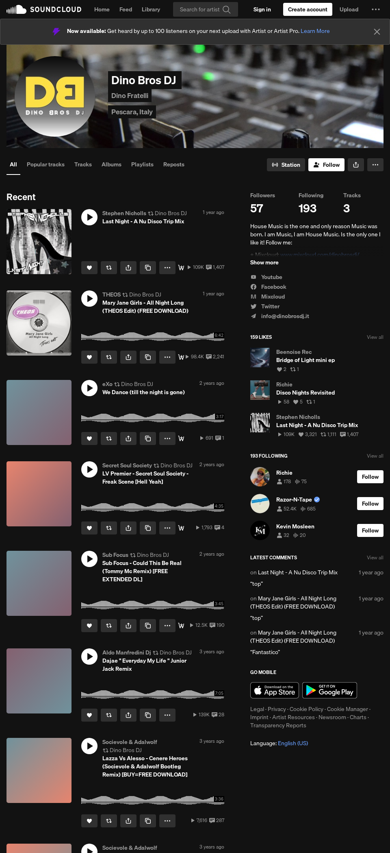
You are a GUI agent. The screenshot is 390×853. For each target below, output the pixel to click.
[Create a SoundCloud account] (307, 9)
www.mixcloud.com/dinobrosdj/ (320, 254)
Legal (257, 709)
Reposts (173, 164)
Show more (264, 262)
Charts (358, 717)
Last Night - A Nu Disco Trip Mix (298, 572)
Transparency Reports (278, 725)
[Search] (205, 9)
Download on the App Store (274, 690)
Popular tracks (46, 164)
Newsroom (332, 717)
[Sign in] (262, 9)
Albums (111, 164)
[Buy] (181, 438)
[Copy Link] (148, 267)
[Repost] (109, 267)
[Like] (89, 267)
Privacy (277, 709)
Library (151, 9)
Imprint (259, 717)
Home (102, 9)
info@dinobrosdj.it (279, 316)
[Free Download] (181, 267)
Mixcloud (267, 296)
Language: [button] (279, 743)
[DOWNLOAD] (181, 625)
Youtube (266, 277)
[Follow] (326, 164)
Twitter (265, 306)
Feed (125, 9)
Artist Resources (293, 717)
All (13, 164)
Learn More (315, 30)
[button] (376, 9)
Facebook (268, 286)
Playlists (142, 164)
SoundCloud (43, 9)
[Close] (377, 31)
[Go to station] (286, 164)
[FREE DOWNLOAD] (181, 357)
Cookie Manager (347, 709)
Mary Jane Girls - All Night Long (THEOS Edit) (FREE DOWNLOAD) (293, 602)
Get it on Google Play (329, 690)
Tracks (83, 164)
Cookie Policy (306, 709)
